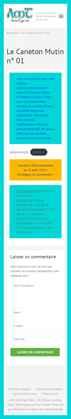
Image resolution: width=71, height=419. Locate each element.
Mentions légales (20, 389)
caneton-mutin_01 (18, 152)
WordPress (20, 409)
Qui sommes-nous (25, 393)
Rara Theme (43, 404)
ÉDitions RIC (25, 200)
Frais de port (50, 393)
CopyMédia (24, 191)
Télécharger (39, 152)
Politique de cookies (49, 389)
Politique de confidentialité (45, 409)
